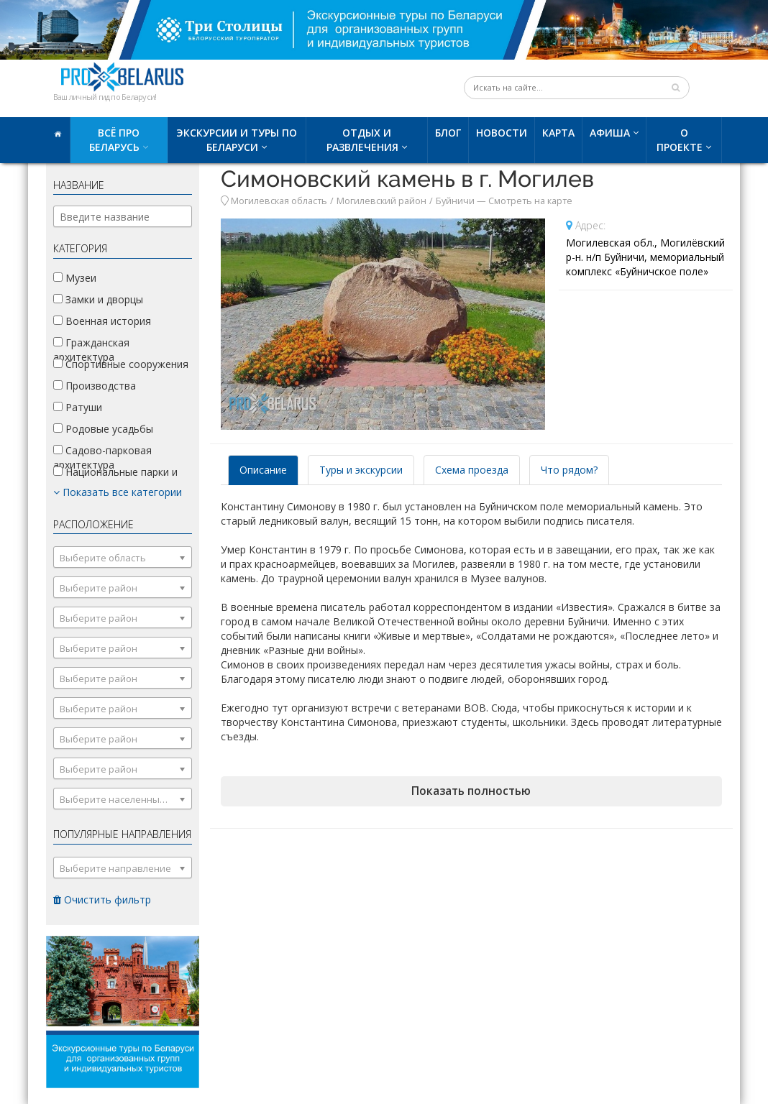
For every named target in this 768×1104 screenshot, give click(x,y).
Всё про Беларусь (114, 140)
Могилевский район (381, 201)
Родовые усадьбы (103, 429)
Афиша (610, 132)
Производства (94, 385)
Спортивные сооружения (120, 364)
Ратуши (77, 407)
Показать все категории (117, 492)
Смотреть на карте (530, 201)
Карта (558, 132)
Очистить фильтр (102, 899)
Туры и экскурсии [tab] (361, 470)
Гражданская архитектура (91, 350)
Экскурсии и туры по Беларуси (236, 140)
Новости (501, 132)
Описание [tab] (263, 470)
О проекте (680, 140)
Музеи (74, 278)
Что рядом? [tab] (569, 470)
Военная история (102, 321)
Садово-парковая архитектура (102, 457)
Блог (448, 132)
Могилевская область (279, 201)
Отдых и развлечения (362, 140)
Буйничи (455, 201)
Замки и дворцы (98, 299)
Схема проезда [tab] (471, 470)
